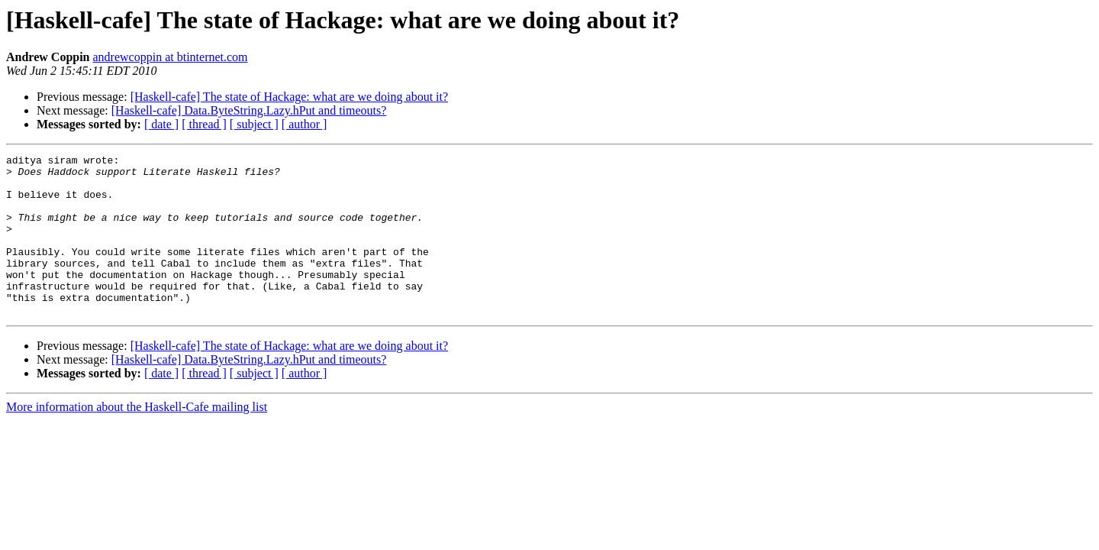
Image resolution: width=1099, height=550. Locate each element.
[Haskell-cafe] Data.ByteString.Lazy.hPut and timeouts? (249, 110)
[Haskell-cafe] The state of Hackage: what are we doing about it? (289, 96)
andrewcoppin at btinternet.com (170, 56)
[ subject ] (254, 124)
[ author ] (304, 124)
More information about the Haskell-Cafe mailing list (136, 438)
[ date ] (161, 124)
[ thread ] (204, 124)
